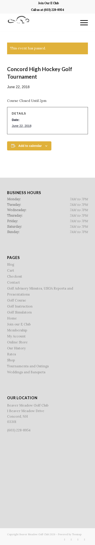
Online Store (17, 342)
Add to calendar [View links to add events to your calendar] (30, 146)
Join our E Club (19, 324)
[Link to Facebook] (64, 539)
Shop (11, 360)
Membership (17, 330)
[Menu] (82, 22)
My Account (16, 336)
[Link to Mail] (84, 539)
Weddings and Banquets (26, 372)
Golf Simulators (19, 312)
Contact (13, 282)
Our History (16, 348)
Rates (11, 354)
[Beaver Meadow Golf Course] (39, 22)
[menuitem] (48, 3)
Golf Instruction (20, 306)
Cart (10, 270)
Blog (10, 264)
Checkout (14, 276)
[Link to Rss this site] (78, 539)
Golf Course (16, 300)
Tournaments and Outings (28, 366)
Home (12, 318)
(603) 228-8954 (54, 10)
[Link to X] (71, 539)
